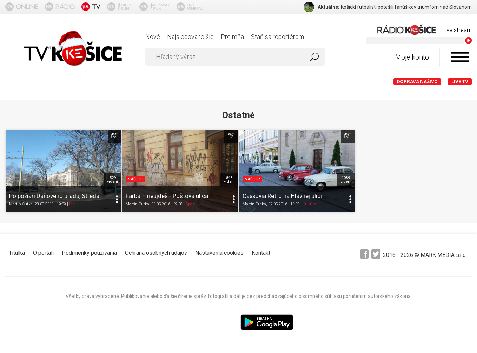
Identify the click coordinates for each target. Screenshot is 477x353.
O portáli (43, 252)
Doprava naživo (417, 81)
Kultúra (309, 204)
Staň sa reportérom (277, 36)
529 (112, 179)
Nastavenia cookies (219, 252)
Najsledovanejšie (190, 36)
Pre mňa (232, 36)
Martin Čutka (21, 204)
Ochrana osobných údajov (156, 252)
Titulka (17, 252)
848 (229, 179)
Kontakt (261, 252)
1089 (345, 179)
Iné (71, 204)
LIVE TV (459, 81)
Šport (190, 204)
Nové (152, 36)
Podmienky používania (89, 252)
